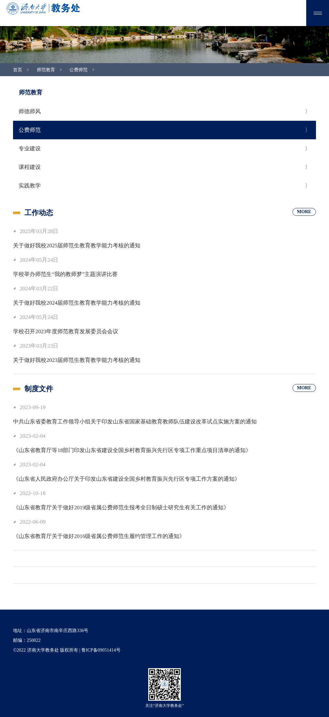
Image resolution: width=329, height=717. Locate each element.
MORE (304, 211)
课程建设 (30, 167)
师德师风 (30, 111)
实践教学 (30, 186)
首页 (17, 69)
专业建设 (30, 148)
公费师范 (78, 69)
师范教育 (46, 69)
